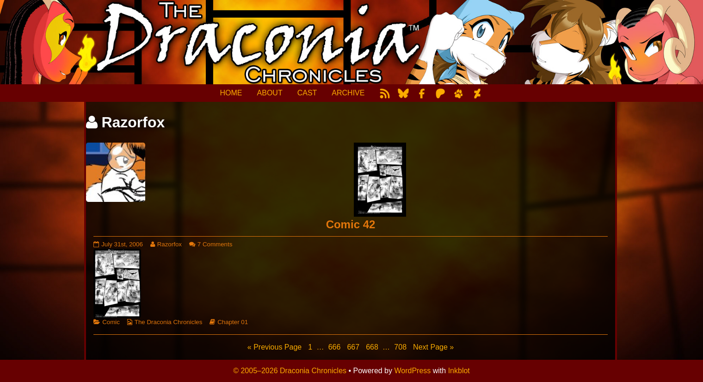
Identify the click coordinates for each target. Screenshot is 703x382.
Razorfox (169, 244)
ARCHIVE (348, 93)
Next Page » (433, 347)
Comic (111, 322)
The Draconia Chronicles (169, 322)
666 (335, 346)
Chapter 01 (232, 322)
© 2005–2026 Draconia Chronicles (289, 371)
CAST (307, 93)
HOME (231, 93)
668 (373, 346)
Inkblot (459, 371)
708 (401, 346)
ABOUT (270, 93)
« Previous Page (274, 347)
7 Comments (215, 244)
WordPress (412, 371)
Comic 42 (351, 224)
